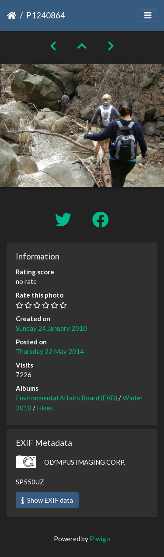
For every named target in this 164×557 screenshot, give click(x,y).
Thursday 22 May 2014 (50, 351)
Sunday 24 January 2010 (51, 328)
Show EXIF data (47, 500)
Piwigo (100, 539)
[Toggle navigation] (148, 15)
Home (11, 15)
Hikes (45, 408)
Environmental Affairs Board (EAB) (66, 398)
